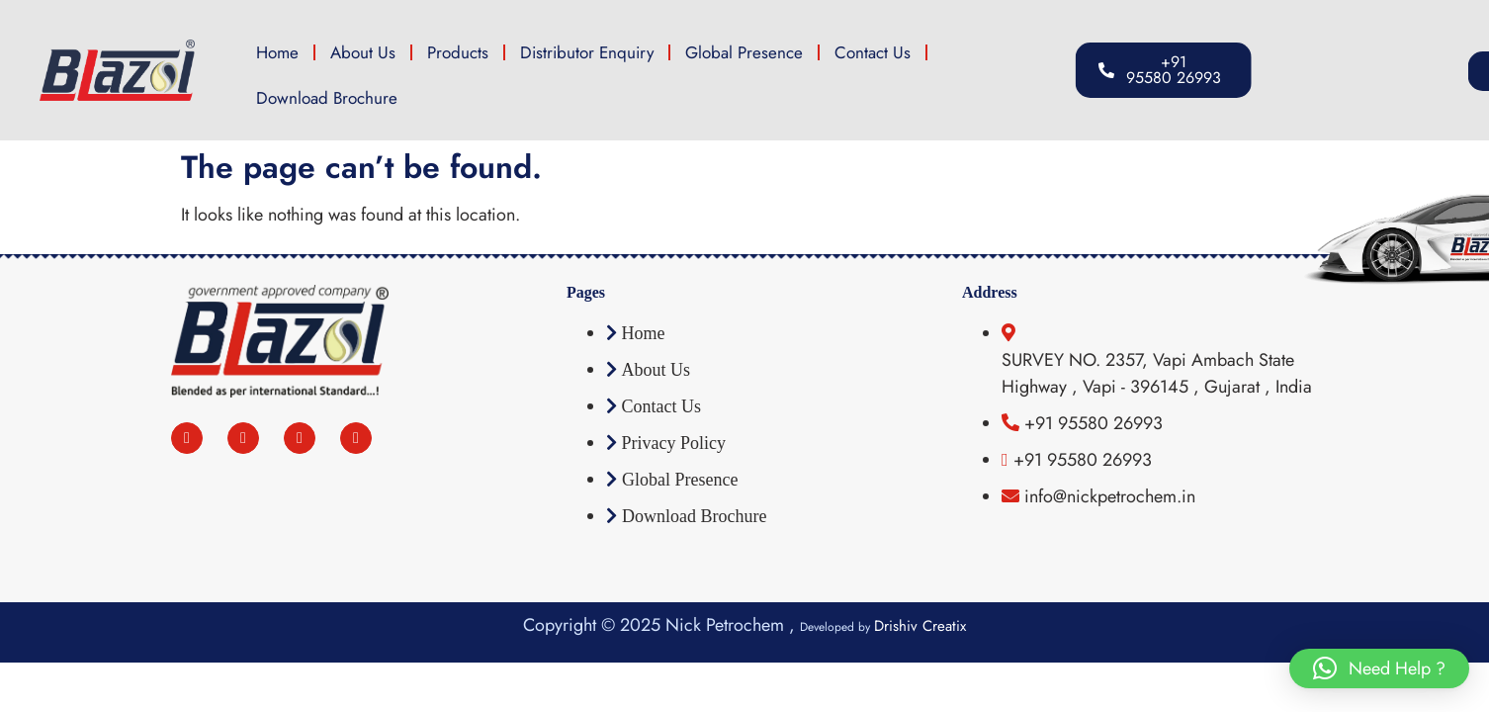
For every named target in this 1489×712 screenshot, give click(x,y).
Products (457, 52)
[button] (1373, 71)
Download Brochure (326, 98)
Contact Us (872, 52)
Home (277, 52)
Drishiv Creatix (920, 626)
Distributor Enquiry (587, 52)
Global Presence (744, 52)
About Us (362, 52)
